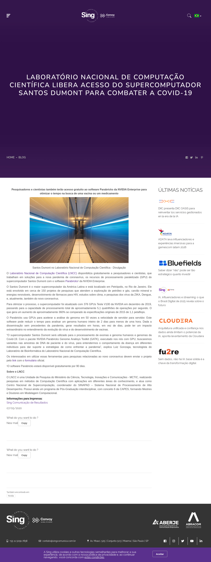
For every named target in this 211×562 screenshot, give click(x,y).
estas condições (94, 557)
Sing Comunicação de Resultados (27, 402)
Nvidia (11, 496)
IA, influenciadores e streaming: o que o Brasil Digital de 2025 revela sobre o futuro (181, 301)
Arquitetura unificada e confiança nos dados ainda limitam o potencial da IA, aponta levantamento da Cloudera (181, 332)
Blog (22, 157)
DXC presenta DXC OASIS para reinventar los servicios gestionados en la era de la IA (180, 212)
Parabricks (71, 281)
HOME (11, 157)
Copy (24, 423)
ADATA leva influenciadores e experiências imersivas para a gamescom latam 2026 (176, 243)
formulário (31, 360)
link (14, 360)
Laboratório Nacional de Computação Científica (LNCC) (44, 273)
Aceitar (160, 554)
